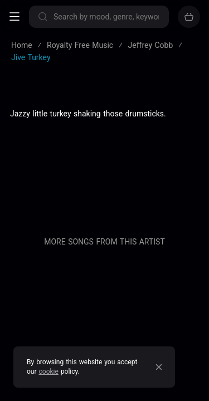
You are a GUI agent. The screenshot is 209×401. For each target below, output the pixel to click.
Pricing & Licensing (104, 204)
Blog (104, 185)
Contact (104, 222)
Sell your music (104, 265)
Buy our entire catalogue (104, 241)
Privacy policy (104, 149)
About (105, 167)
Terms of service (104, 130)
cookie (49, 371)
